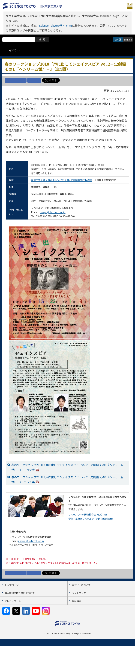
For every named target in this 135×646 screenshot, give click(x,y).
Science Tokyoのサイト (53, 25)
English (128, 39)
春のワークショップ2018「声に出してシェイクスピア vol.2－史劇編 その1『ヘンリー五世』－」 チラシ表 (67, 467)
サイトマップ (79, 593)
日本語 (117, 39)
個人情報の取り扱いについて (20, 593)
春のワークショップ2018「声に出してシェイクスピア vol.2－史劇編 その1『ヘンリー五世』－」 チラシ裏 (67, 479)
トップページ (11, 585)
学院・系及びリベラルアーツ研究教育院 (89, 518)
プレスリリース (13, 601)
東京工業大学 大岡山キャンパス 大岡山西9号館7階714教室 (61, 180)
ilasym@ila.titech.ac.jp (53, 212)
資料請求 (76, 601)
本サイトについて (81, 585)
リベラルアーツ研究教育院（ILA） (86, 514)
